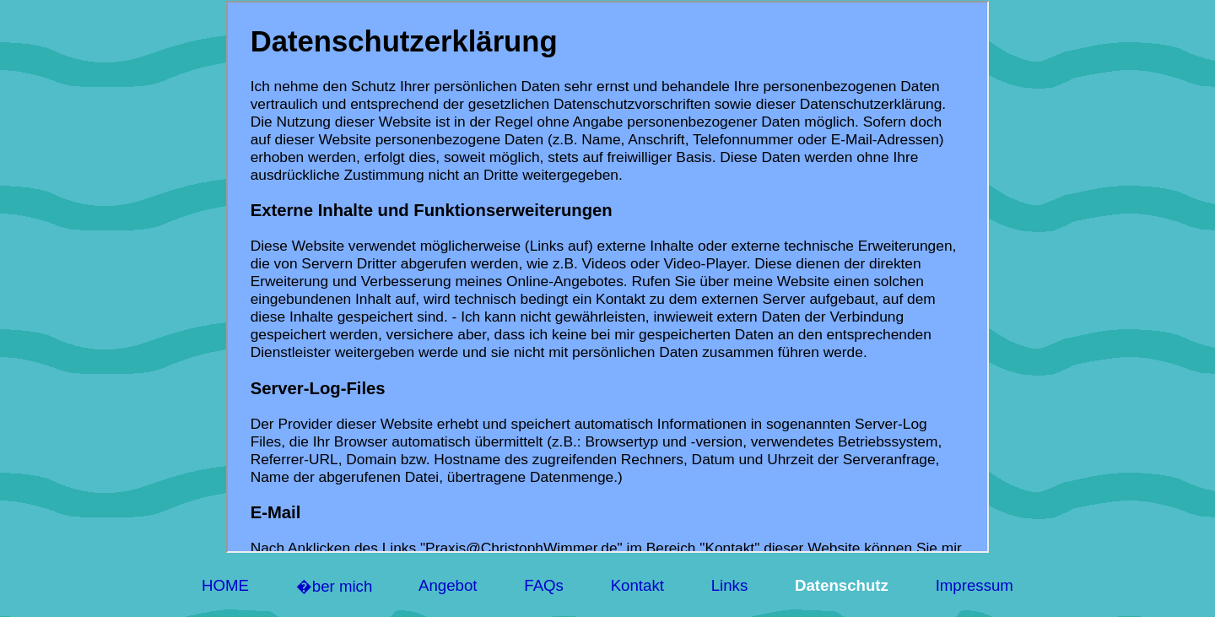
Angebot (448, 585)
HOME (225, 585)
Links (729, 585)
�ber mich (334, 586)
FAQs (544, 585)
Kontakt (637, 585)
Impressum (974, 585)
